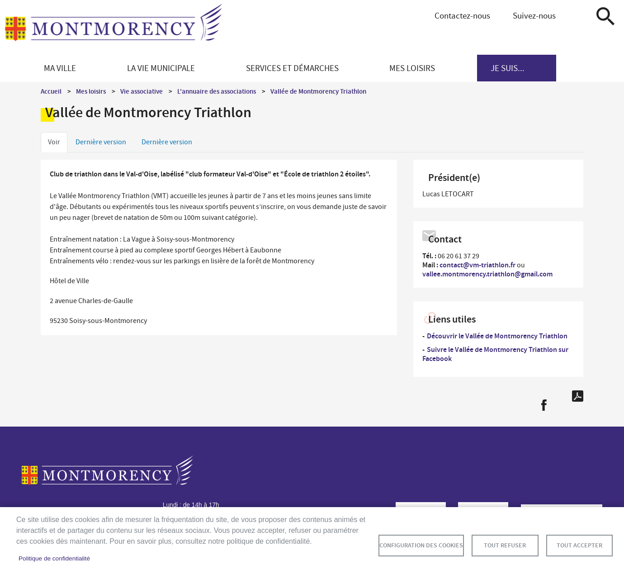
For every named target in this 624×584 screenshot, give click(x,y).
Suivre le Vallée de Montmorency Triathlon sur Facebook (495, 354)
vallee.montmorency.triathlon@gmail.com (487, 274)
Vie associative (141, 91)
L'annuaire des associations (216, 91)
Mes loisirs (91, 91)
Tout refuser (505, 545)
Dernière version (101, 142)
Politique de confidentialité (54, 558)
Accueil (51, 91)
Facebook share (543, 405)
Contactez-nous (462, 15)
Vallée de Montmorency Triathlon (318, 91)
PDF (577, 396)
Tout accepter (579, 545)
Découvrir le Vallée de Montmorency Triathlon (497, 336)
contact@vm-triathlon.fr (477, 265)
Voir (54, 142)
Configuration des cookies (421, 545)
